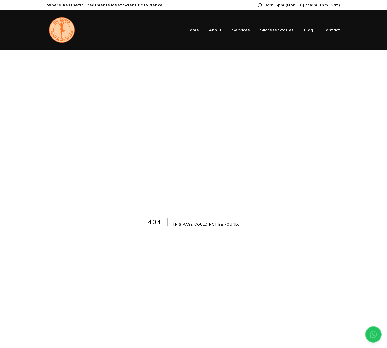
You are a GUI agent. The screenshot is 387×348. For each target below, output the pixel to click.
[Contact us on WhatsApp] (373, 334)
